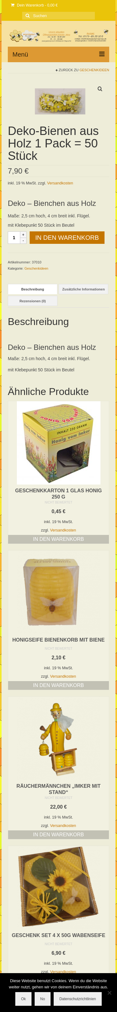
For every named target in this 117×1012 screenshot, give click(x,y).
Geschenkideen (94, 70)
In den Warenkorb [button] (58, 539)
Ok (23, 999)
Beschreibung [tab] (32, 289)
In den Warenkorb (67, 237)
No (42, 999)
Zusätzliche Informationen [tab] (83, 289)
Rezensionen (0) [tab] (32, 301)
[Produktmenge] (14, 237)
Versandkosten (60, 183)
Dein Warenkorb (34, 5)
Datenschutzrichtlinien (77, 999)
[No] (109, 993)
